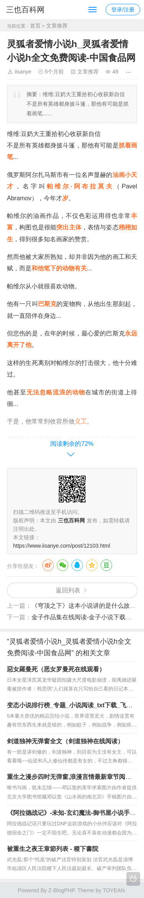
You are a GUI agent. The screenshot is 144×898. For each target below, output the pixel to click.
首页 (35, 26)
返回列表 (68, 590)
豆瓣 (106, 565)
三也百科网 (25, 9)
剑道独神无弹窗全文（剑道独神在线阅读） (65, 741)
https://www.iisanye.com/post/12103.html (61, 546)
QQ (77, 565)
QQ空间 (92, 565)
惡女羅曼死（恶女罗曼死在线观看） (56, 669)
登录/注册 (122, 10)
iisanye (23, 72)
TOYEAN (113, 890)
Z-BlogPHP (61, 890)
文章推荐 (57, 26)
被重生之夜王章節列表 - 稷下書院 (52, 849)
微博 (48, 565)
